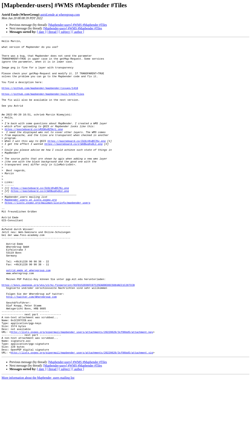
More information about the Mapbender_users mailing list (38, 440)
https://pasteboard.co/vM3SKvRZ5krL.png (34, 147)
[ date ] (41, 32)
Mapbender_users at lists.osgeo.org (31, 232)
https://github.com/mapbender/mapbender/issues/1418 (40, 98)
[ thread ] (52, 32)
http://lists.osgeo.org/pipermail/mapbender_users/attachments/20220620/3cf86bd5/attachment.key (82, 390)
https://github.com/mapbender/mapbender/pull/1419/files (43, 105)
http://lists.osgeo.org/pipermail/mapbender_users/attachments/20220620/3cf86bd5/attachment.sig (82, 415)
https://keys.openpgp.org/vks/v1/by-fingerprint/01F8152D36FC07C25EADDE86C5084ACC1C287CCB (68, 334)
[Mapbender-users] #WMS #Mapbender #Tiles (77, 24)
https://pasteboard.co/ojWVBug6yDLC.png (73, 165)
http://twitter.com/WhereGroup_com (31, 348)
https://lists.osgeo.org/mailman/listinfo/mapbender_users (47, 235)
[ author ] (78, 32)
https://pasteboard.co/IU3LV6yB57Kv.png (76, 161)
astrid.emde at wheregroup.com (60, 14)
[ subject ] (65, 32)
